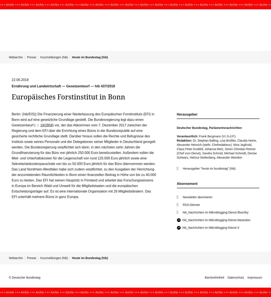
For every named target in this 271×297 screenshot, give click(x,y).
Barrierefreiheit (214, 277)
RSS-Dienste (191, 204)
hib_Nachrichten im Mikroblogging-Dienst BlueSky (215, 212)
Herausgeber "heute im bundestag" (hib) (209, 168)
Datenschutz (236, 277)
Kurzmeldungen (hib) (54, 57)
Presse (31, 57)
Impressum (254, 277)
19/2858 (44, 125)
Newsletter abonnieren (197, 197)
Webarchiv (16, 57)
